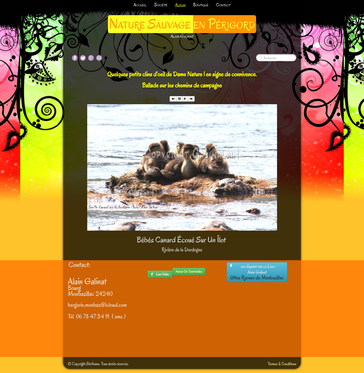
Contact (223, 5)
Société (161, 5)
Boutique (200, 5)
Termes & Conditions (282, 363)
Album (180, 5)
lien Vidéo (160, 274)
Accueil (140, 5)
